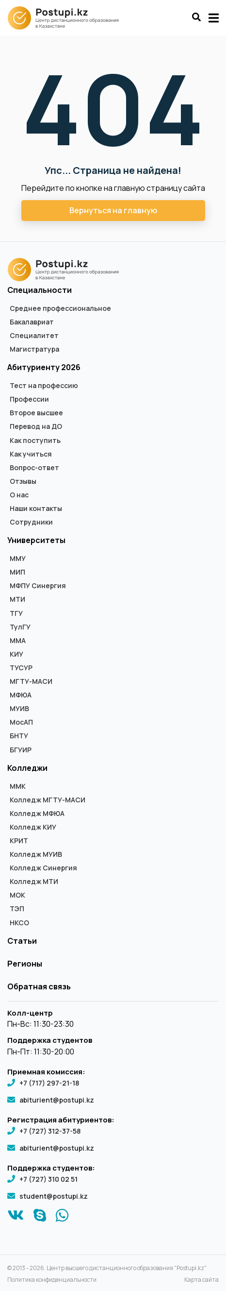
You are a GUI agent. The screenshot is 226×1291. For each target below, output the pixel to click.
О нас (19, 495)
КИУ (16, 654)
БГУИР (21, 750)
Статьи (22, 940)
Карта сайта (201, 1279)
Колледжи (27, 768)
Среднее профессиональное (60, 308)
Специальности (39, 290)
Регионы (24, 963)
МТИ (17, 599)
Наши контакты (36, 508)
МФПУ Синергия (38, 586)
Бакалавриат (32, 322)
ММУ (18, 558)
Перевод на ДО (36, 426)
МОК (17, 895)
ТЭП (17, 909)
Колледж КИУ (33, 827)
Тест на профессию (44, 386)
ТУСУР (21, 668)
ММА (18, 641)
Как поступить (35, 440)
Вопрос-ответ (34, 468)
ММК (18, 786)
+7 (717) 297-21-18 (49, 1082)
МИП (17, 572)
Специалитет (34, 336)
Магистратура (34, 349)
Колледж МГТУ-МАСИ (47, 800)
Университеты (36, 540)
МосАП (21, 722)
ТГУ (16, 613)
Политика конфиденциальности (52, 1279)
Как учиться (31, 454)
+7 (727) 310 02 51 (48, 1179)
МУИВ (19, 709)
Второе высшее (36, 413)
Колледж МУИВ (36, 854)
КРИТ (19, 841)
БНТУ (19, 736)
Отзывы (23, 481)
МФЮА (21, 695)
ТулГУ (20, 627)
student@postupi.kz (53, 1196)
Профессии (29, 399)
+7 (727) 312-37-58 (50, 1131)
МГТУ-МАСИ (31, 681)
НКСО (19, 923)
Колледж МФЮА (37, 813)
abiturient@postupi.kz (56, 1099)
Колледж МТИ (34, 881)
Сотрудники (31, 522)
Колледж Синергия (43, 868)
